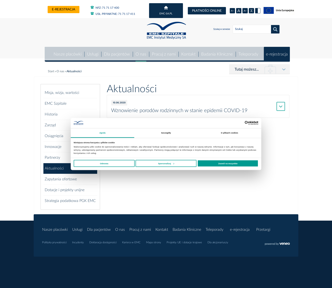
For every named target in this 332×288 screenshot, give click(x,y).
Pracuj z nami (163, 52)
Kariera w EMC (131, 240)
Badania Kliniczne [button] (217, 52)
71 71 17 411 (113, 14)
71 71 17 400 (105, 8)
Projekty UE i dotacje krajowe (184, 240)
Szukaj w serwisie (221, 29)
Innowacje (53, 144)
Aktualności (54, 166)
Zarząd (50, 123)
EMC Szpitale (55, 101)
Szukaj (275, 29)
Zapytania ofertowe (61, 177)
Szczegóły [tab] (166, 133)
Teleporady (248, 52)
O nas (140, 52)
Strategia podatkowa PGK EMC (70, 198)
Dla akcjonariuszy (218, 240)
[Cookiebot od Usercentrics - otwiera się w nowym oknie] (239, 123)
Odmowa (104, 163)
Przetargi (263, 227)
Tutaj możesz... (247, 67)
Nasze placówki (67, 52)
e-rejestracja (63, 9)
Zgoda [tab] (103, 133)
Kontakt (188, 52)
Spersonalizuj (166, 163)
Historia (51, 112)
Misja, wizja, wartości (62, 90)
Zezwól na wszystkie (228, 163)
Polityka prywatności (54, 240)
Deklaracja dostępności (103, 240)
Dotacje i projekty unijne (64, 187)
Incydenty (78, 240)
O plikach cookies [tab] (229, 133)
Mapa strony (153, 240)
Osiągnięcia (54, 133)
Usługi (92, 52)
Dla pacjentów (116, 52)
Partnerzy (52, 155)
